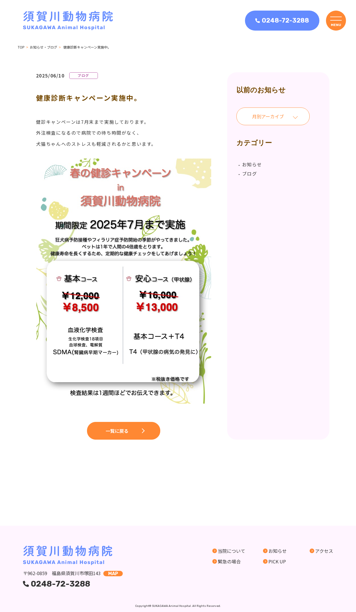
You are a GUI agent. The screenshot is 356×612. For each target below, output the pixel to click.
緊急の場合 (229, 561)
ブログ (249, 173)
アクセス (324, 550)
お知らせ (252, 164)
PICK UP (277, 561)
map (113, 573)
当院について (231, 550)
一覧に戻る (117, 430)
